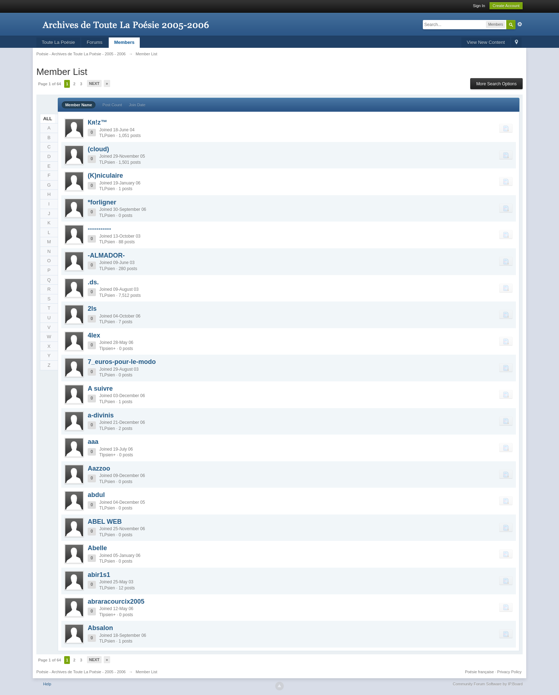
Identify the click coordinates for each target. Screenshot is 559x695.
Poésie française (479, 672)
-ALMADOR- (106, 255)
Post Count (112, 105)
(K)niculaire (105, 175)
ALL (47, 118)
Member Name (78, 105)
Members (124, 42)
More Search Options (496, 83)
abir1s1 (99, 574)
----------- (99, 228)
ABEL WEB (105, 521)
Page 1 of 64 (49, 84)
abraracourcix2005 (116, 601)
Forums (94, 42)
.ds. (93, 282)
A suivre (100, 388)
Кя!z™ (97, 122)
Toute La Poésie (58, 42)
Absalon (100, 627)
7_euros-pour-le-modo (122, 361)
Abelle (97, 548)
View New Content (486, 42)
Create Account (506, 6)
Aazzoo (99, 468)
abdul (96, 494)
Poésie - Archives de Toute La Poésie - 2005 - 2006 (81, 672)
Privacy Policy (509, 672)
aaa (93, 441)
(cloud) (98, 149)
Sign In (479, 6)
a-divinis (101, 415)
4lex (94, 335)
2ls (92, 308)
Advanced (520, 24)
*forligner (102, 202)
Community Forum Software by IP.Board (488, 684)
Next (94, 83)
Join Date (137, 105)
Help (47, 684)
